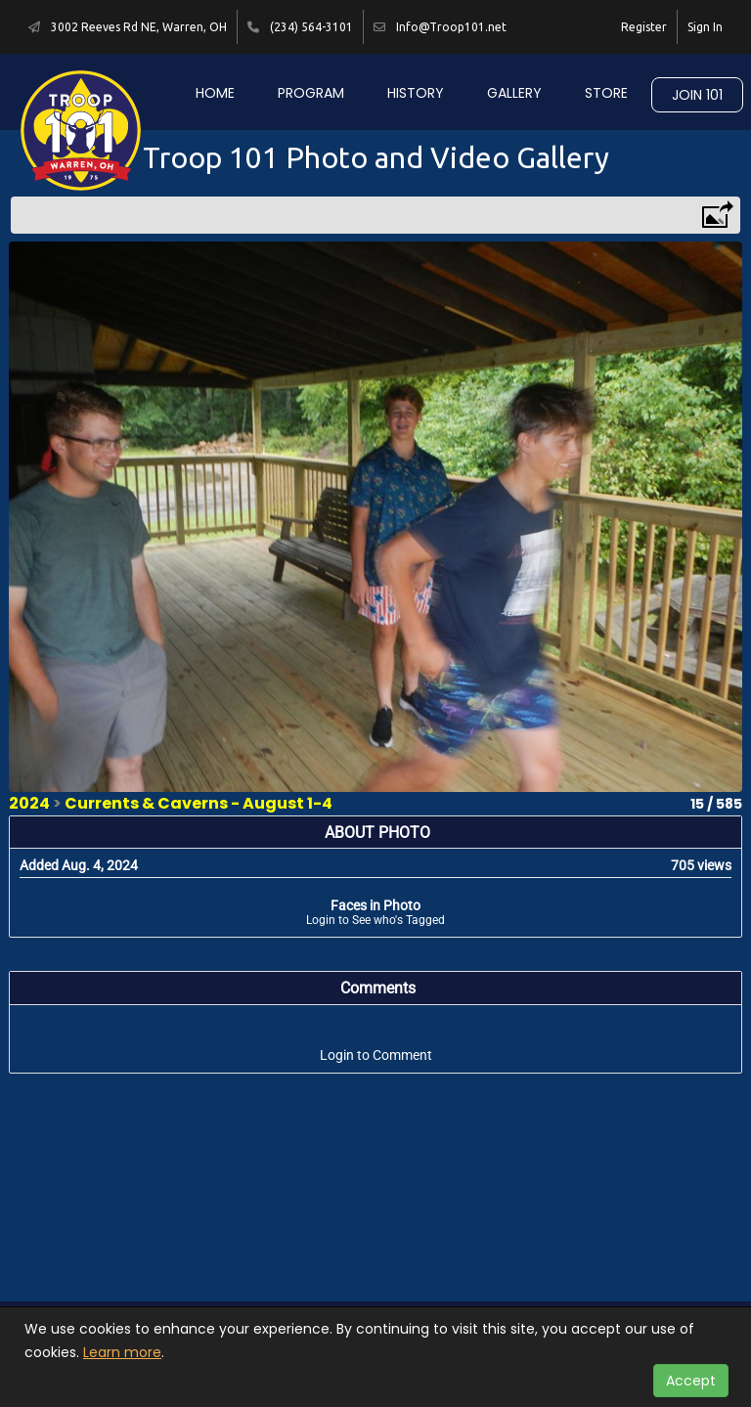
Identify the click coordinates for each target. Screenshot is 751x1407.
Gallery (514, 93)
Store (606, 93)
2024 (29, 803)
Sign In (705, 27)
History (415, 93)
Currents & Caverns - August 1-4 (198, 803)
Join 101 (697, 95)
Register (644, 27)
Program (311, 93)
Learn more (122, 1352)
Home (215, 93)
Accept (691, 1380)
